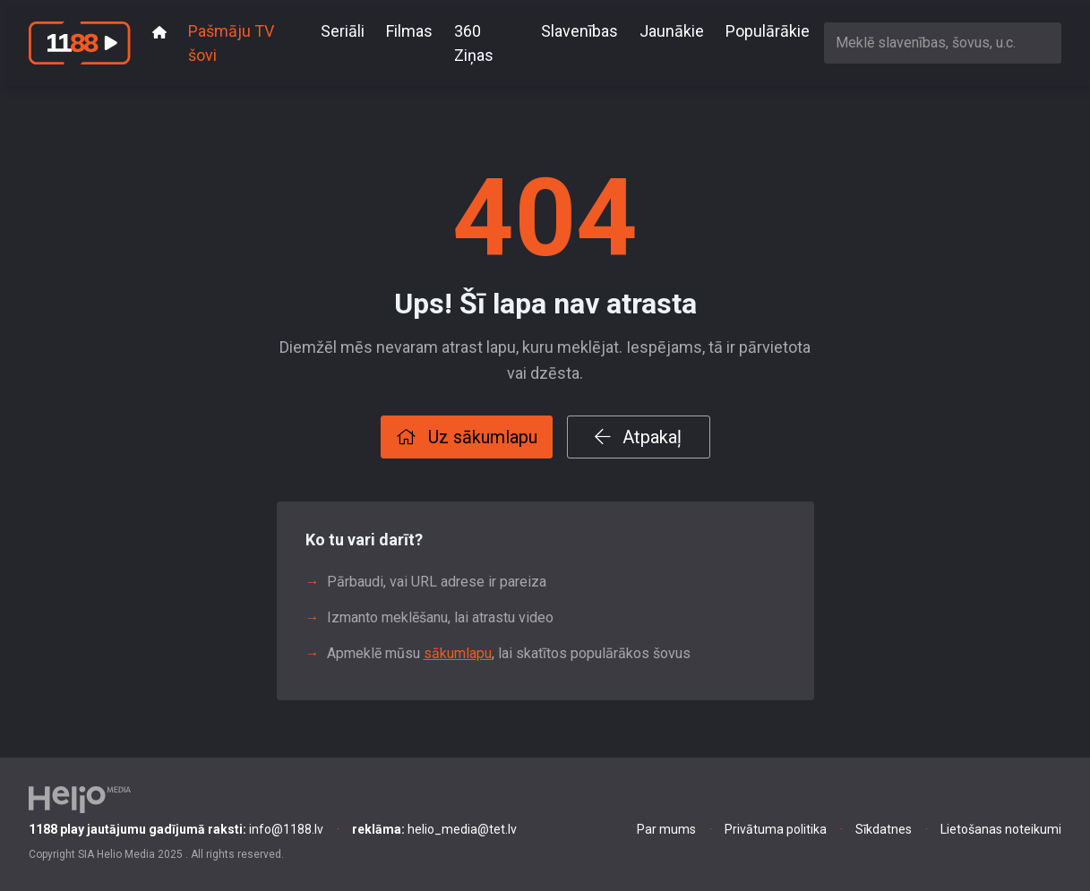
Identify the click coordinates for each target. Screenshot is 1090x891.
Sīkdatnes (883, 829)
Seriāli (343, 30)
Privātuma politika (776, 829)
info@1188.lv (176, 829)
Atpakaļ (638, 437)
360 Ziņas (474, 42)
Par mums (666, 829)
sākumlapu (458, 653)
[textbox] (942, 42)
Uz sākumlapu (466, 437)
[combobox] (942, 42)
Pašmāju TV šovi (231, 42)
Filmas (409, 30)
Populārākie (767, 30)
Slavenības (579, 30)
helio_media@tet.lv (434, 829)
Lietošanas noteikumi (1000, 829)
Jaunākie (671, 30)
